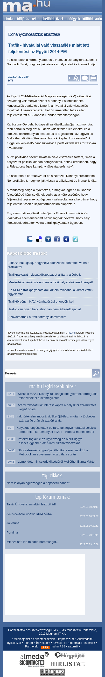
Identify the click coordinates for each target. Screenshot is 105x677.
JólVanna (13, 523)
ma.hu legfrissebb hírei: (52, 386)
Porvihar (12, 532)
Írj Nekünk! (43, 643)
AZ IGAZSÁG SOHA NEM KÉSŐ (29, 514)
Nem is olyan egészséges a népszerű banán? (38, 483)
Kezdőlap (26, 7)
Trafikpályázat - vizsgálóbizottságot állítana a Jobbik (44, 274)
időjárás (23, 18)
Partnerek (31, 646)
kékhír (36, 18)
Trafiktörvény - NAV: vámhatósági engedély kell (41, 301)
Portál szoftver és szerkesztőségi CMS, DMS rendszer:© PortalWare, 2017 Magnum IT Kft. (52, 632)
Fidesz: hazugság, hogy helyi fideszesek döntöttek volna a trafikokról (48, 265)
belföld (48, 18)
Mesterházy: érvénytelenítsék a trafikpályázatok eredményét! (50, 282)
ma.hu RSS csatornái (59, 646)
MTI (10, 80)
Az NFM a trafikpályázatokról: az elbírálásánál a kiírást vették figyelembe (50, 292)
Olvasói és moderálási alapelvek (74, 643)
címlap (9, 18)
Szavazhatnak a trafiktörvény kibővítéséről (37, 317)
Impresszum (66, 639)
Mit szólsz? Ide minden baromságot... (32, 542)
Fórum (28, 643)
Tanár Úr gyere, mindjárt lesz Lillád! (31, 504)
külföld (87, 18)
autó (98, 18)
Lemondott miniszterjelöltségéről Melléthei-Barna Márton (57, 461)
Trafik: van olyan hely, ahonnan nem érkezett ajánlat (44, 309)
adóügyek (73, 18)
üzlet (59, 18)
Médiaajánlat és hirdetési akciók (34, 639)
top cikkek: (52, 475)
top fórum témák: (52, 496)
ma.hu (71, 332)
